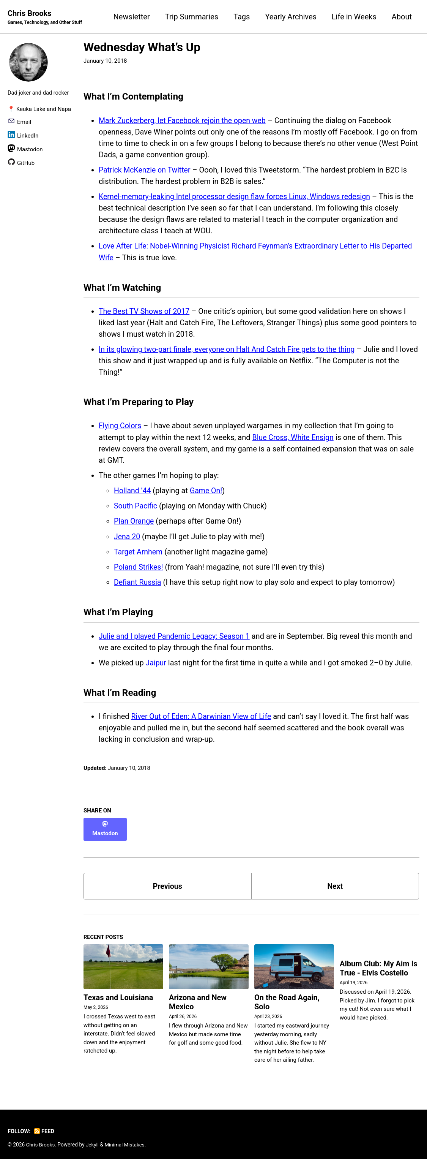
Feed (45, 1127)
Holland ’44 (133, 492)
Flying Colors (120, 428)
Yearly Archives (290, 16)
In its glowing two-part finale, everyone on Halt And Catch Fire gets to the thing (230, 350)
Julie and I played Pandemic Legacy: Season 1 (176, 638)
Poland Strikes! (139, 568)
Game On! (207, 492)
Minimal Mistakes (126, 1140)
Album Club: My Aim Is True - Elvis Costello (379, 964)
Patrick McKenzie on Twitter (146, 171)
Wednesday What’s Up (142, 48)
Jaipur (156, 665)
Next (335, 880)
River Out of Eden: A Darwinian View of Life (203, 719)
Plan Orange (134, 523)
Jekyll (93, 1140)
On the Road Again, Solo (287, 998)
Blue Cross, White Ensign (294, 439)
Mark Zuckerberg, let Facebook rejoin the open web (184, 121)
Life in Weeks (354, 16)
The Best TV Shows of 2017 (145, 312)
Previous (168, 880)
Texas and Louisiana (118, 993)
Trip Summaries (191, 16)
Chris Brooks (46, 17)
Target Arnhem (139, 553)
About (402, 16)
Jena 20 (127, 538)
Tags (241, 16)
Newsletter (131, 16)
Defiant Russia (138, 584)
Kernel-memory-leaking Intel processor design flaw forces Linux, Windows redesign (238, 197)
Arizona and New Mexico (198, 998)
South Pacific (136, 508)
